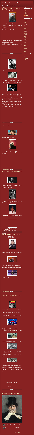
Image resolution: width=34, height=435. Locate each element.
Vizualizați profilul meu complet (26, 16)
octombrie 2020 (25, 40)
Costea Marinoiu (26, 58)
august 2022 (25, 28)
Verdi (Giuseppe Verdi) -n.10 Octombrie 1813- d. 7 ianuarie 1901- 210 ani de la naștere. (10, 393)
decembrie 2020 (25, 39)
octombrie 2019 (25, 47)
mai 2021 (25, 36)
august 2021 (25, 34)
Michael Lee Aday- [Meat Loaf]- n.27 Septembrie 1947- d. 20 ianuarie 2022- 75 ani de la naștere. (11, 235)
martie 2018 (25, 51)
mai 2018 (25, 50)
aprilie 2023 (25, 23)
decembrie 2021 (25, 33)
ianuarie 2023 (25, 25)
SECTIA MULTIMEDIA (11, 3)
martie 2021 (25, 37)
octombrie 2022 (25, 27)
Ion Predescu (26, 59)
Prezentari (25, 12)
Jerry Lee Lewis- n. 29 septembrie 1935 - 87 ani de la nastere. (11, 55)
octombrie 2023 (25, 20)
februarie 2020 (25, 45)
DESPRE (25, 10)
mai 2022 (25, 30)
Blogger (19, 432)
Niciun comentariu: (7, 169)
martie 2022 (25, 31)
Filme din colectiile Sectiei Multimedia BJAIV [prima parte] (28, 13)
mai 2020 (25, 43)
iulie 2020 (25, 42)
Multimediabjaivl (26, 15)
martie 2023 (25, 24)
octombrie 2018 (25, 48)
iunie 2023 (25, 22)
